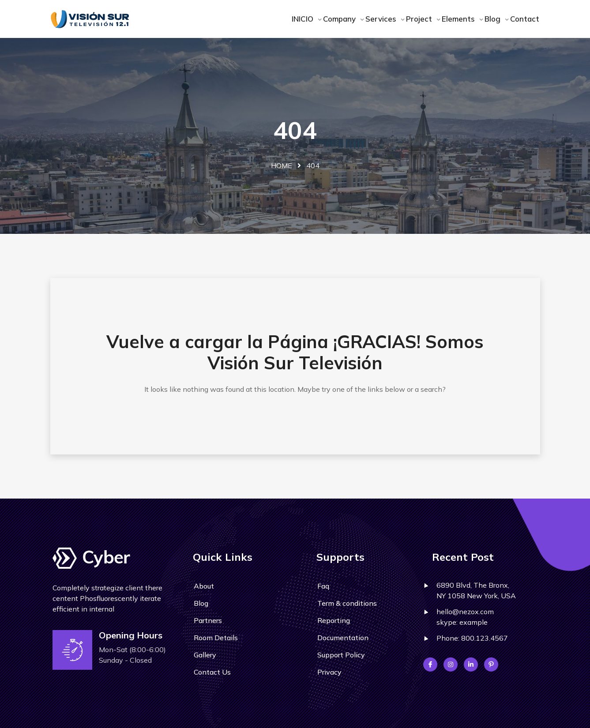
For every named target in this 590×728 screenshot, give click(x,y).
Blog (494, 18)
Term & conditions (347, 603)
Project (420, 18)
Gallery (205, 654)
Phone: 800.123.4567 (472, 638)
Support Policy (341, 654)
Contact (524, 18)
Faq (323, 586)
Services (381, 18)
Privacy (329, 672)
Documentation (342, 637)
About (204, 586)
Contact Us (212, 672)
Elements (459, 18)
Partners (208, 620)
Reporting (333, 620)
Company (340, 18)
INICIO (304, 18)
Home (281, 165)
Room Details (216, 637)
